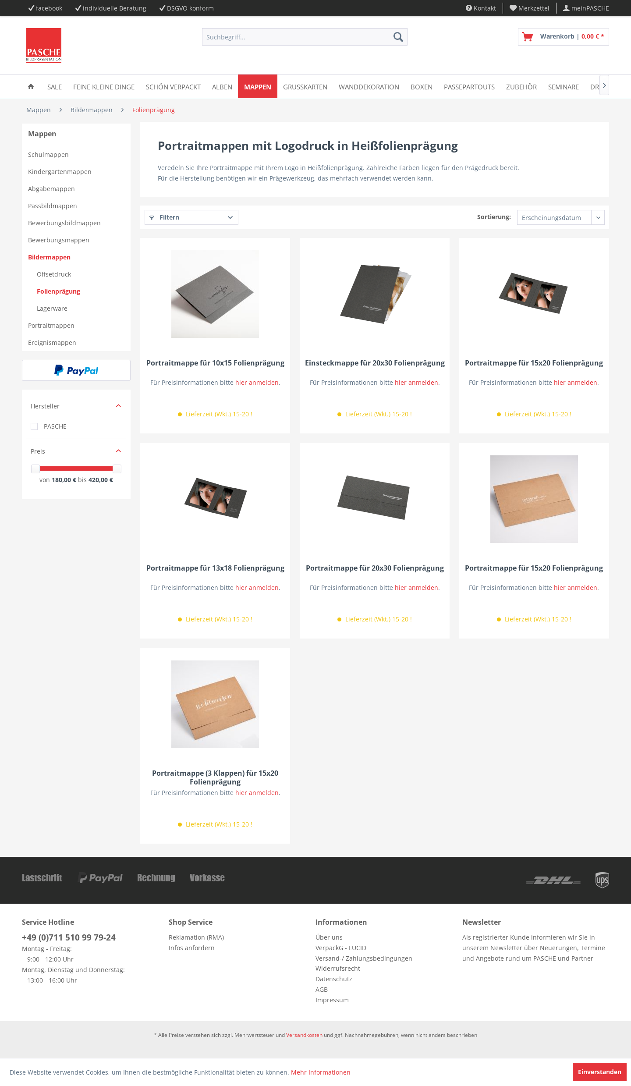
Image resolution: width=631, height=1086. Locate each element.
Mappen (42, 133)
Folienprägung (58, 291)
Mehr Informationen (321, 1072)
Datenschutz (334, 979)
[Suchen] (398, 37)
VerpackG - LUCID (341, 948)
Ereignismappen (52, 342)
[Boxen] (421, 86)
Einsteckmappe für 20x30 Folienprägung (375, 363)
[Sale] (54, 86)
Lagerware (52, 308)
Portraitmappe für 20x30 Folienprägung (375, 568)
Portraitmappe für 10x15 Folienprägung (215, 363)
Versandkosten (304, 1035)
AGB (322, 989)
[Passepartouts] (469, 86)
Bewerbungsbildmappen (64, 223)
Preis (38, 451)
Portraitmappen (51, 325)
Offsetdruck (54, 274)
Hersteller (45, 406)
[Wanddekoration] (369, 86)
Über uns (329, 937)
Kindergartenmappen (60, 171)
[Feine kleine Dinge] (103, 86)
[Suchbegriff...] (305, 37)
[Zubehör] (521, 86)
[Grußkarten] (305, 86)
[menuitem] (530, 8)
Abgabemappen (51, 189)
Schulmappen (48, 154)
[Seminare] (563, 86)
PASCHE (55, 426)
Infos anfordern (192, 948)
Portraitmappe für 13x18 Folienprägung (215, 568)
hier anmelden (257, 382)
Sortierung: (494, 217)
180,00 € (65, 480)
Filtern (164, 217)
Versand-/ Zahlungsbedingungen (364, 958)
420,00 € (101, 480)
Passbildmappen (52, 206)
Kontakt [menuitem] (481, 8)
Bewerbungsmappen (58, 240)
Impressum (332, 1000)
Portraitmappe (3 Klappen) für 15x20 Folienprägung (215, 777)
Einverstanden (599, 1072)
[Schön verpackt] (173, 86)
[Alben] (222, 86)
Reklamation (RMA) (196, 937)
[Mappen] (257, 86)
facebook (49, 8)
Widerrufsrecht (338, 968)
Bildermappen (49, 257)
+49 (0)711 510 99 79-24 (69, 937)
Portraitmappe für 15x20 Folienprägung (534, 363)
